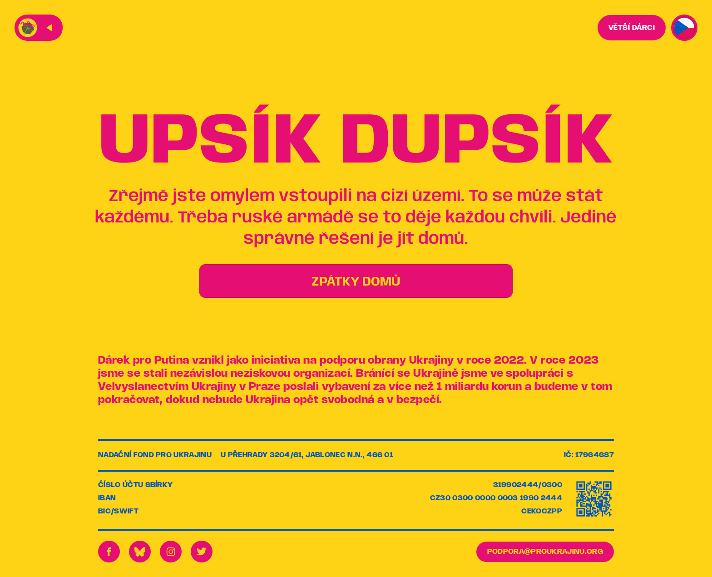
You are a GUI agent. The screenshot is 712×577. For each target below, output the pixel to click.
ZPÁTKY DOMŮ (356, 282)
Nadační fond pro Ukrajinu (155, 455)
